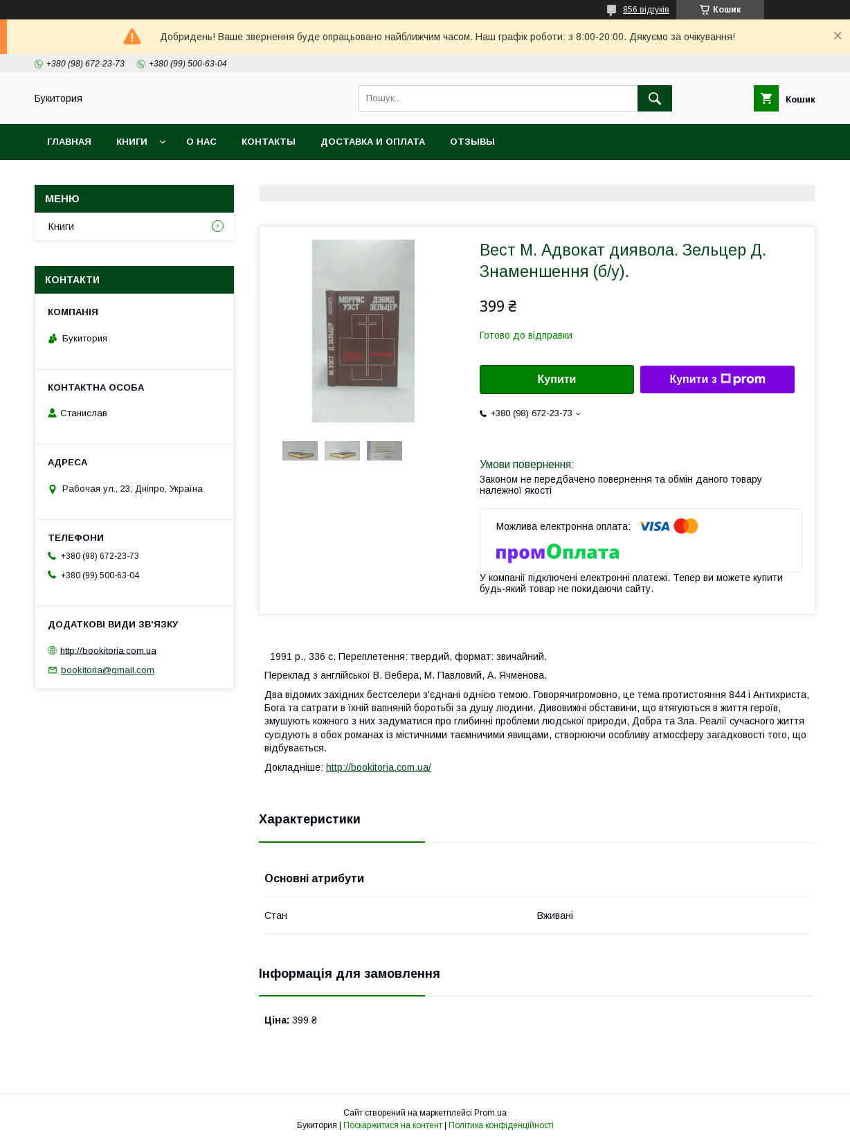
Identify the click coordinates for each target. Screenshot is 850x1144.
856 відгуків (646, 10)
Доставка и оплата (372, 141)
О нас (201, 141)
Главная (69, 141)
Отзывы (472, 141)
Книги (131, 141)
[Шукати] (655, 98)
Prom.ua (490, 1113)
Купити (557, 379)
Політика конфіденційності (501, 1125)
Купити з (717, 379)
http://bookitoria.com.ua (108, 650)
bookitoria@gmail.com (107, 670)
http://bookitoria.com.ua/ (378, 767)
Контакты (269, 141)
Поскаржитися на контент (392, 1125)
